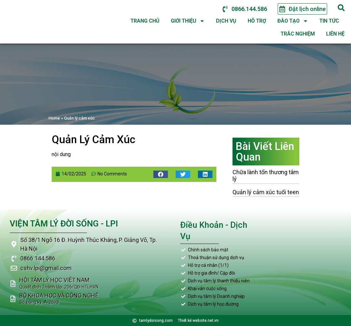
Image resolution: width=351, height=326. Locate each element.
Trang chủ (145, 21)
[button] (160, 174)
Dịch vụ (226, 21)
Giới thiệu (188, 21)
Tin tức (329, 21)
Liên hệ (335, 34)
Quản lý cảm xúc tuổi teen (265, 192)
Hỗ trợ (257, 21)
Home (54, 118)
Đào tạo (292, 21)
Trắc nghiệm (298, 34)
